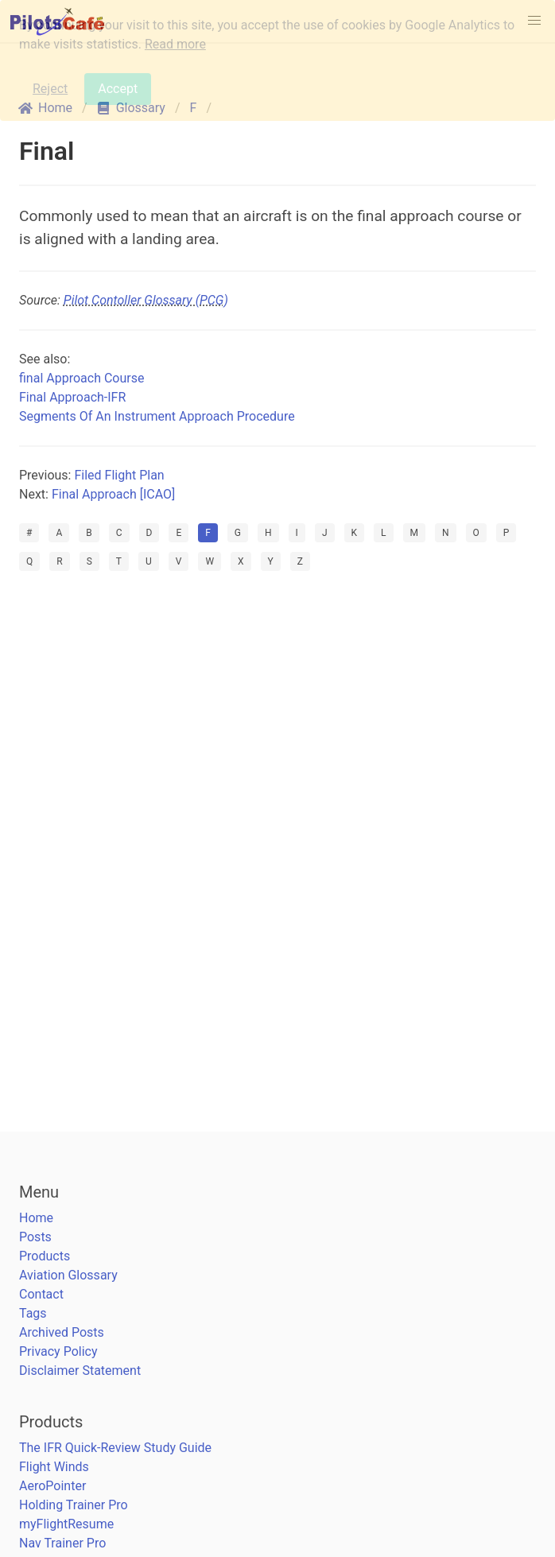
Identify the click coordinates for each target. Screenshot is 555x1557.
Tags (33, 1313)
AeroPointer (52, 1485)
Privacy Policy (58, 1351)
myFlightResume (66, 1524)
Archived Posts (61, 1332)
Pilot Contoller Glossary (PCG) (146, 300)
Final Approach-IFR (72, 397)
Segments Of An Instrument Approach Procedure (157, 416)
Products (44, 1256)
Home (36, 1217)
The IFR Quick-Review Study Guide (115, 1447)
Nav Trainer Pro (62, 1543)
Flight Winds (54, 1466)
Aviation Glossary (68, 1275)
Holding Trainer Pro (73, 1504)
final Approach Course (81, 378)
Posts (35, 1236)
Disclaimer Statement (80, 1370)
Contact (41, 1294)
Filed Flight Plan (119, 475)
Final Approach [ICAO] (113, 494)
